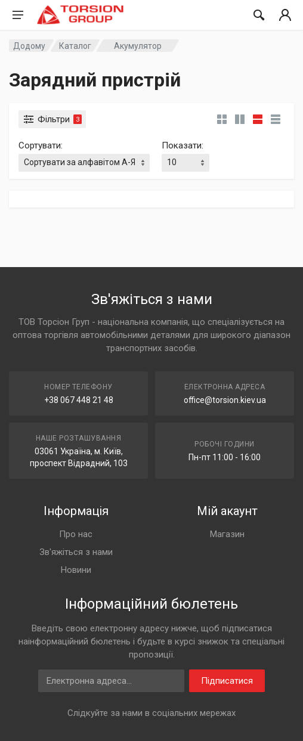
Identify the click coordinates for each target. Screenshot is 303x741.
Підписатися (227, 680)
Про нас (75, 534)
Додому (29, 46)
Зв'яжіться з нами (76, 552)
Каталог (75, 46)
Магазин (227, 534)
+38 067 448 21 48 (78, 400)
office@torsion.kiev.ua (225, 400)
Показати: (182, 145)
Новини (76, 570)
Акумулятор (138, 46)
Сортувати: (40, 145)
